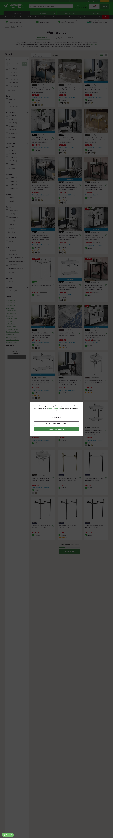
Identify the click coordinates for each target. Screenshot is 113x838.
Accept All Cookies (56, 429)
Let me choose (56, 418)
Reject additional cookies (56, 423)
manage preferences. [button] (54, 408)
